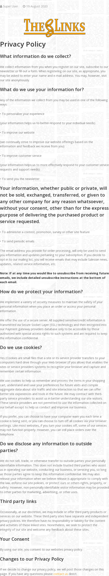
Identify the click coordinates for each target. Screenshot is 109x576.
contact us (60, 574)
